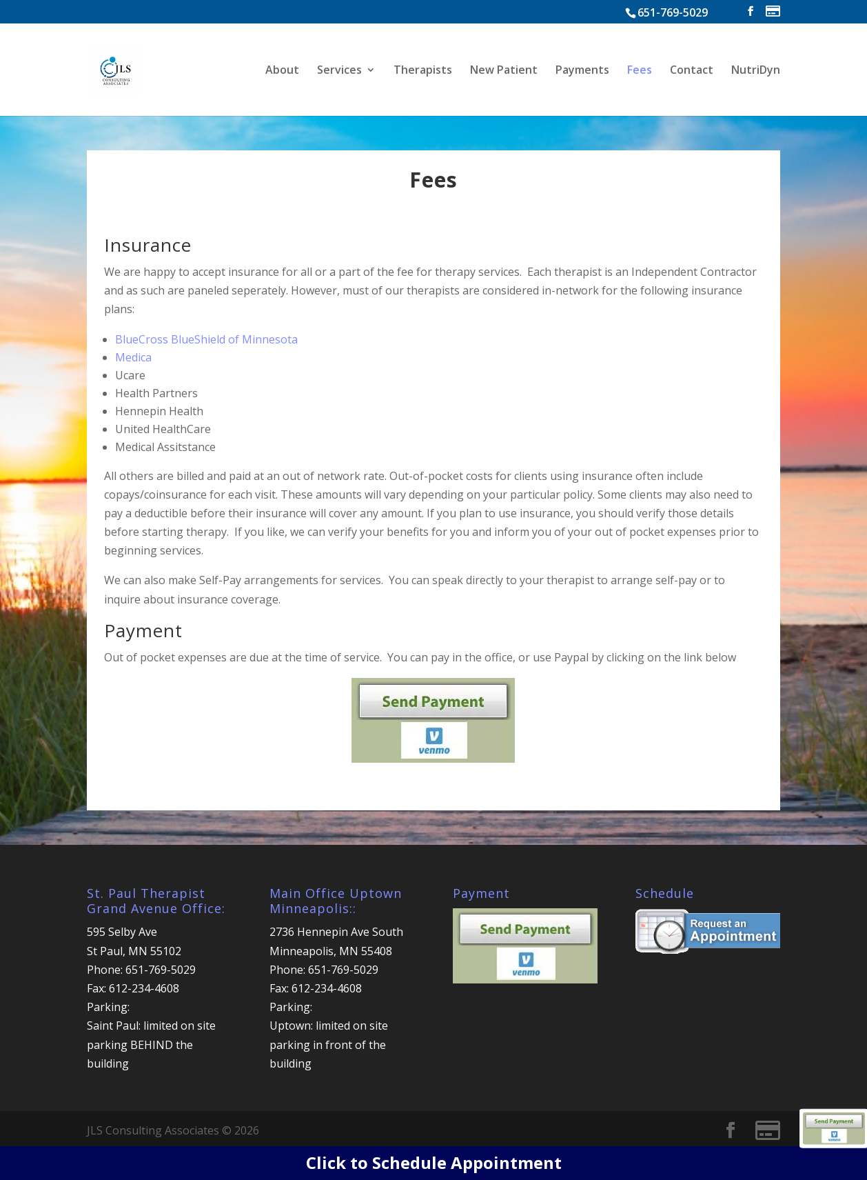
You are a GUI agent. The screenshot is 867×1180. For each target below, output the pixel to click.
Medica (133, 357)
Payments (582, 71)
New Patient (504, 71)
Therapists (423, 71)
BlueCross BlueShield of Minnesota (206, 339)
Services (339, 71)
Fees (639, 71)
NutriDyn (755, 71)
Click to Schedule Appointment (434, 1162)
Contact (691, 71)
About (282, 71)
